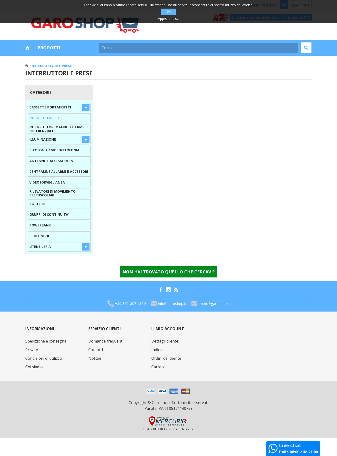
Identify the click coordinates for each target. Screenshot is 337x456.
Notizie (94, 358)
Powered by (162, 417)
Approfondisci (168, 18)
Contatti (95, 349)
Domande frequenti (105, 341)
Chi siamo (34, 366)
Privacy (31, 349)
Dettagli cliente (164, 341)
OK (168, 11)
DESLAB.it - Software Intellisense (173, 429)
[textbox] (198, 48)
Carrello (158, 366)
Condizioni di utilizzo (43, 358)
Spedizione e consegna (45, 341)
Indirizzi (158, 349)
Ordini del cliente (166, 358)
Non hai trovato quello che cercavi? (168, 272)
